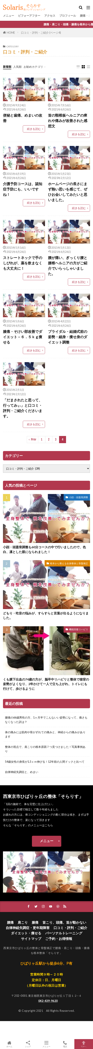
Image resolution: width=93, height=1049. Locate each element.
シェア (28, 1044)
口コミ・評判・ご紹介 (70, 928)
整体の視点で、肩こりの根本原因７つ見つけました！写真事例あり (45, 749)
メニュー (8, 15)
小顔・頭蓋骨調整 (78, 497)
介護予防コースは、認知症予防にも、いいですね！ (22, 189)
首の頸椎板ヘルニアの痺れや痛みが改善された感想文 (67, 120)
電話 (65, 1044)
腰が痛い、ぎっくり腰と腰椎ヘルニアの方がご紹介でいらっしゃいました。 (67, 265)
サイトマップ (31, 939)
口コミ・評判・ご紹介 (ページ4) (41, 32)
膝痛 (35, 922)
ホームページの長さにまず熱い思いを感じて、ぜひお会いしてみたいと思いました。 (67, 192)
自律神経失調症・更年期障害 (28, 928)
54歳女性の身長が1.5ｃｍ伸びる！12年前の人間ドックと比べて (44, 761)
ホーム (9, 1044)
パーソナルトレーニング (63, 933)
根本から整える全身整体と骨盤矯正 (69, 563)
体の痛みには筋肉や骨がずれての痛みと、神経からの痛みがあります (45, 734)
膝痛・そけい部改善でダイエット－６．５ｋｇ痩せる (22, 336)
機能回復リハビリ (78, 629)
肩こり (23, 922)
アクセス (49, 15)
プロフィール (67, 15)
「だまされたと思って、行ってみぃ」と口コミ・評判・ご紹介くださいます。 (22, 408)
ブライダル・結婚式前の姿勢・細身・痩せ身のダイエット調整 (67, 336)
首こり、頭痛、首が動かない (64, 922)
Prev (33, 439)
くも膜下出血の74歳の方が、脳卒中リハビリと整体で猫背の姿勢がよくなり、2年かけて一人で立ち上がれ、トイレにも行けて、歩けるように (46, 684)
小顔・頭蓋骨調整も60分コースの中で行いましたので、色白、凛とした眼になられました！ (44, 549)
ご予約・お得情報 (58, 939)
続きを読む (34, 128)
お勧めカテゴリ (33, 66)
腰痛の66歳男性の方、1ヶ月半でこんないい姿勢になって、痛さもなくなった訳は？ (46, 719)
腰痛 (10, 922)
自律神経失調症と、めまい (21, 772)
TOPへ (83, 1044)
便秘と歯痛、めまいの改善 (22, 118)
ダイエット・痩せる (26, 933)
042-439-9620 (48, 1000)
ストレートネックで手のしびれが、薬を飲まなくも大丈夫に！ (22, 262)
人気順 (17, 66)
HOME (11, 32)
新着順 (7, 66)
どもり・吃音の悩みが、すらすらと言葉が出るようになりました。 (46, 615)
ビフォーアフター (29, 15)
